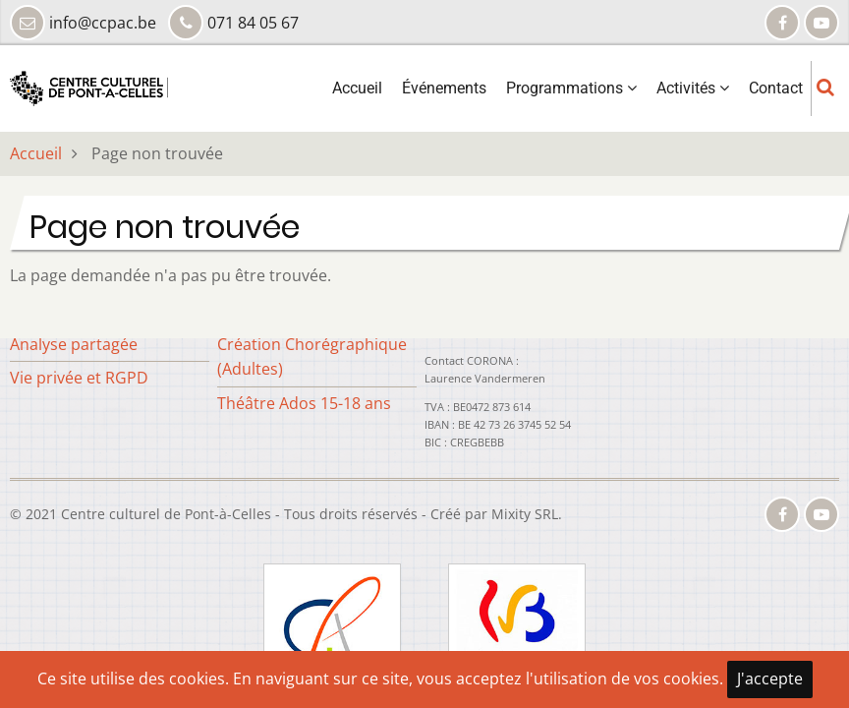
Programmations (571, 88)
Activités (692, 88)
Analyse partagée (74, 344)
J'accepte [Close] (770, 678)
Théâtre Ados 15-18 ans (304, 403)
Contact (776, 88)
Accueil (357, 88)
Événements (444, 88)
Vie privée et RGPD (79, 377)
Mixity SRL (524, 513)
